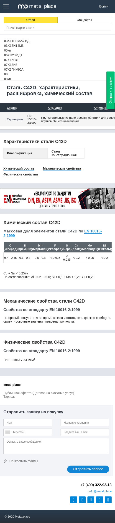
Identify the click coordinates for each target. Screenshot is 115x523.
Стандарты (84, 20)
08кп (7, 79)
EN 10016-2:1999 (31, 119)
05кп (7, 50)
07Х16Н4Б (12, 60)
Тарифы (9, 396)
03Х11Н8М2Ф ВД (16, 41)
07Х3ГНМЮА (13, 69)
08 (6, 74)
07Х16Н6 (10, 65)
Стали (30, 20)
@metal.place (100, 491)
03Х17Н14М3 (14, 45)
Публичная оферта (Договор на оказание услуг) (38, 393)
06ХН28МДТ (13, 55)
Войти (103, 6)
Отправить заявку (110, 90)
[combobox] (9, 432)
